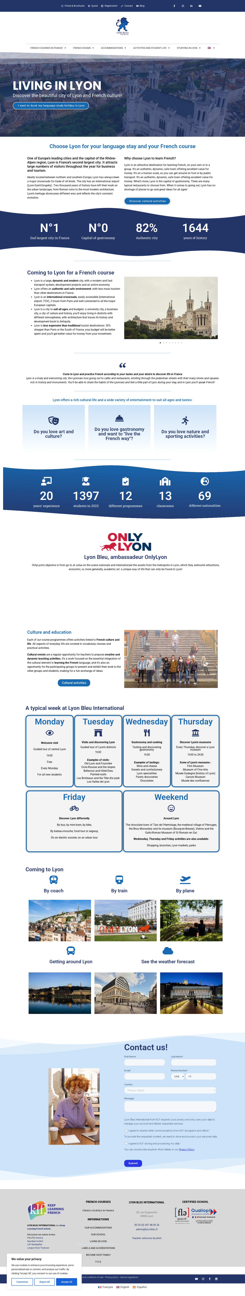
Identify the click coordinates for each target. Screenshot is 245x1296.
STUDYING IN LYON (189, 48)
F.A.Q (98, 1261)
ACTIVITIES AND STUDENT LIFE (151, 48)
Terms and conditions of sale (89, 1277)
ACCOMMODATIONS (113, 48)
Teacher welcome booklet (146, 1238)
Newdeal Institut (35, 1241)
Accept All (66, 1282)
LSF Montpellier (34, 1244)
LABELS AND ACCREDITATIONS (98, 1248)
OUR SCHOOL (98, 1234)
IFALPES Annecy (35, 1237)
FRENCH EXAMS (83, 48)
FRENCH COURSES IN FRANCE (48, 48)
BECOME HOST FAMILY (98, 1254)
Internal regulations (129, 1277)
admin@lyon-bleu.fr (147, 1229)
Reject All (44, 1282)
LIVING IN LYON (98, 1241)
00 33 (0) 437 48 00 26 (146, 1224)
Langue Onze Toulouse (38, 1248)
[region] (44, 1271)
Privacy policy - (112, 1277)
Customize (22, 1282)
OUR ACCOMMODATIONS (98, 1227)
